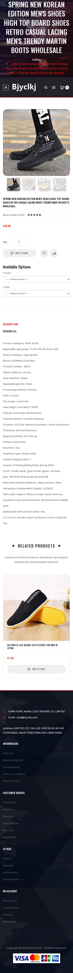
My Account (10, 872)
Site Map (8, 816)
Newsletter (9, 837)
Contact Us (9, 802)
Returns (7, 809)
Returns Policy (11, 781)
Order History (11, 823)
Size (7, 287)
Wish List (8, 830)
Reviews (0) (9, 331)
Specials (8, 865)
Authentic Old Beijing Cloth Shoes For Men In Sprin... (32, 647)
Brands (7, 858)
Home (36, 59)
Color (8, 273)
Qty (5, 242)
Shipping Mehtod (13, 760)
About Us (8, 753)
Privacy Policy (11, 767)
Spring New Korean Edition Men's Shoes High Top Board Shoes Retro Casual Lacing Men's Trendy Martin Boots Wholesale (37, 68)
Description (10, 324)
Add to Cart (21, 253)
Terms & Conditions (14, 774)
